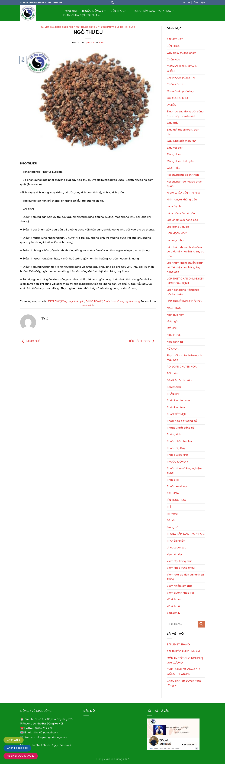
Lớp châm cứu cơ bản (181, 213)
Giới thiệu (199, 2)
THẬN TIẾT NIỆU (176, 414)
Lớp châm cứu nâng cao (182, 220)
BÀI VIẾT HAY (47, 27)
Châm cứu (173, 59)
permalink (87, 305)
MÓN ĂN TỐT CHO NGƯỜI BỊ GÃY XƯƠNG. (185, 660)
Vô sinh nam (174, 599)
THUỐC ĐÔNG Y (94, 11)
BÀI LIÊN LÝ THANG (178, 644)
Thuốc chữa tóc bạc (180, 441)
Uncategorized (176, 547)
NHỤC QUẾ (30, 341)
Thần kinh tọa (176, 407)
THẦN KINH (173, 393)
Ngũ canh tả (175, 341)
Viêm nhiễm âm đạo (179, 585)
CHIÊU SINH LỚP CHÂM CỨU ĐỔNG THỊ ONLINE (184, 672)
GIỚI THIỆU (173, 168)
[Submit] (201, 624)
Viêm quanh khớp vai (180, 592)
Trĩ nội (171, 520)
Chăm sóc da (175, 84)
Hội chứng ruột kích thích (183, 174)
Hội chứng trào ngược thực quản (184, 184)
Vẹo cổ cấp (174, 554)
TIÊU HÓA (173, 493)
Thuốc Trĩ (173, 479)
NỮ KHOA (172, 348)
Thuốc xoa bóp (177, 486)
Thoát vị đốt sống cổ (180, 427)
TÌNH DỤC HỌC (176, 500)
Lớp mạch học (176, 240)
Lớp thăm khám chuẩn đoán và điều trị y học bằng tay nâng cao (185, 267)
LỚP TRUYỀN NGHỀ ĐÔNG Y (184, 301)
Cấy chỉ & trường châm (181, 52)
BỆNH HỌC (119, 11)
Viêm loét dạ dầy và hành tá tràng (185, 577)
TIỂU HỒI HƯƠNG (142, 341)
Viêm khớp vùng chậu (181, 567)
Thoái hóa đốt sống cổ (182, 421)
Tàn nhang (174, 387)
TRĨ (169, 506)
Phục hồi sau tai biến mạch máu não (184, 358)
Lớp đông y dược (178, 226)
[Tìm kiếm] (112, 2)
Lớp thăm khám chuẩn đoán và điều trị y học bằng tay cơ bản (185, 252)
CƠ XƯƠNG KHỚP (178, 98)
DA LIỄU (171, 104)
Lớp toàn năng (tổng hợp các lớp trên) (183, 292)
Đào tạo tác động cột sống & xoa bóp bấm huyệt (185, 114)
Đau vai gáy (174, 147)
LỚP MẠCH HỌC (177, 233)
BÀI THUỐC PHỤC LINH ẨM (183, 651)
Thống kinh (174, 434)
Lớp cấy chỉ (174, 206)
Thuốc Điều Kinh (177, 454)
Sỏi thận (172, 373)
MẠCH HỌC (174, 308)
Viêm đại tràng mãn (179, 561)
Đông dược (174, 154)
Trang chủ (70, 10)
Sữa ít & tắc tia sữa (179, 380)
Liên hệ (186, 2)
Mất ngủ (172, 321)
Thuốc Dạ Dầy (176, 448)
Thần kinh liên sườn (179, 400)
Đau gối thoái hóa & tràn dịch (183, 132)
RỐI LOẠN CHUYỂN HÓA (182, 366)
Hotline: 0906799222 (20, 756)
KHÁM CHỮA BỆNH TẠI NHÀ (81, 15)
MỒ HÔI (171, 328)
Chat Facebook (17, 748)
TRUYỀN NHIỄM (176, 540)
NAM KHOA (174, 335)
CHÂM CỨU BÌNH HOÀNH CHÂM (182, 69)
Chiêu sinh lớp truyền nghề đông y (184, 683)
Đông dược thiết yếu (67, 27)
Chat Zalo (13, 740)
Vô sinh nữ (173, 606)
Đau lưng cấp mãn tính (181, 140)
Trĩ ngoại (172, 513)
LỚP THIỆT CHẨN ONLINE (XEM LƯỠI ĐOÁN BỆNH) (185, 281)
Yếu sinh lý (173, 613)
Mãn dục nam (175, 314)
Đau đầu (172, 122)
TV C (101, 43)
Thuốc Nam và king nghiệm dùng (116, 27)
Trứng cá (172, 527)
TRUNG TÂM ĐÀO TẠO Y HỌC (152, 11)
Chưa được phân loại (180, 91)
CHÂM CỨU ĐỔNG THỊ (181, 77)
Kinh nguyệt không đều (182, 199)
